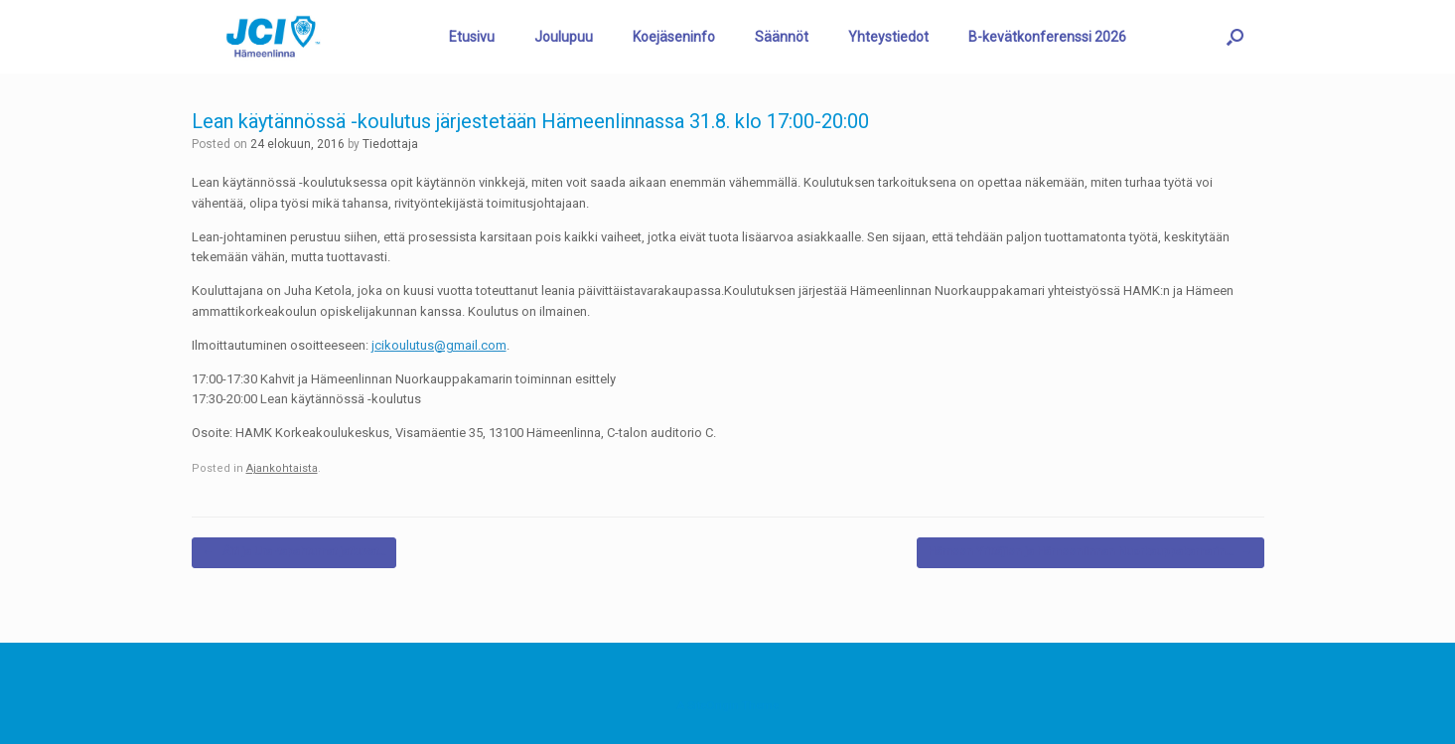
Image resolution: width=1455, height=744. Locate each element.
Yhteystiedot (888, 37)
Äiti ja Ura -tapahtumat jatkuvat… (294, 552)
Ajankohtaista (282, 468)
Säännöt (781, 37)
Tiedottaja (390, 144)
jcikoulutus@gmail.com (439, 345)
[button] (1235, 37)
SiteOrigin (713, 705)
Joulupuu (563, 37)
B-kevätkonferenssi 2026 (1047, 37)
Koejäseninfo (674, 37)
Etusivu (472, 37)
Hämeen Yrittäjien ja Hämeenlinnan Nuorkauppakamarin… (1090, 552)
